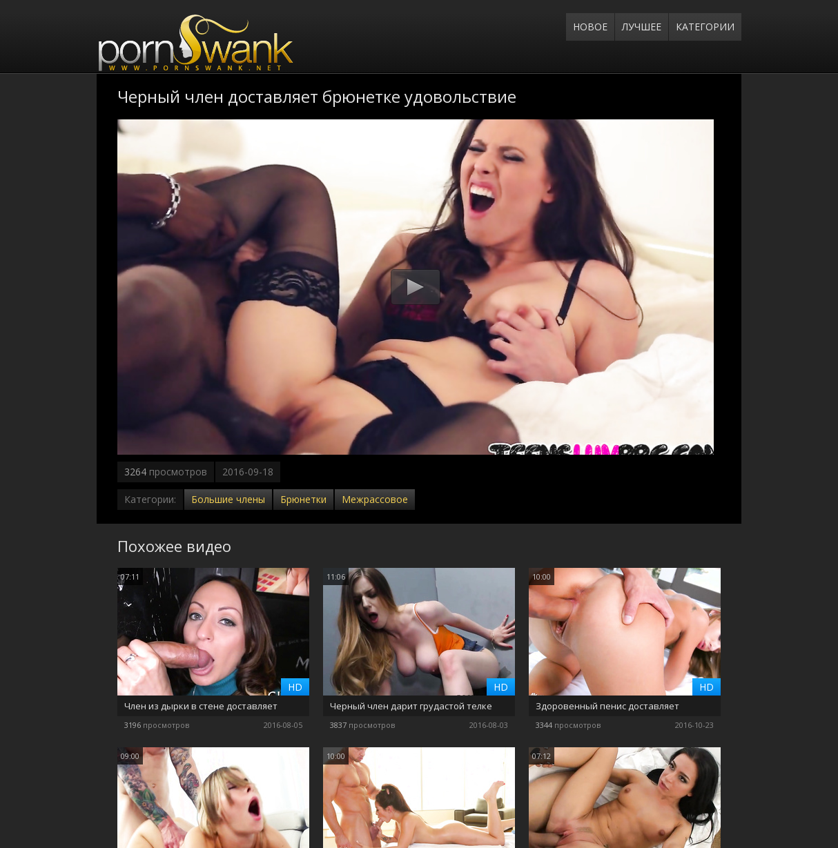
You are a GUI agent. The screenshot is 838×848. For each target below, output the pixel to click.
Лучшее (641, 26)
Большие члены (228, 499)
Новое (590, 26)
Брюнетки (303, 499)
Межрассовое (375, 499)
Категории (705, 26)
